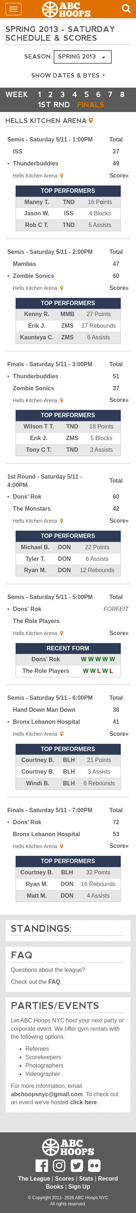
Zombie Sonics (33, 276)
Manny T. (36, 202)
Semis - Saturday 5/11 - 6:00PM (50, 698)
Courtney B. (37, 760)
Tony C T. (38, 450)
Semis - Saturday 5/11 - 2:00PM (50, 252)
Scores (64, 1179)
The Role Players (36, 621)
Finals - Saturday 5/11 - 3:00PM (49, 364)
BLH (69, 760)
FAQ (54, 982)
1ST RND (54, 105)
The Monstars (32, 509)
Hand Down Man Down (44, 710)
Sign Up (79, 1187)
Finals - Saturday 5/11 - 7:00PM (49, 810)
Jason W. (36, 213)
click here (83, 1102)
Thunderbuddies (35, 163)
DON (64, 547)
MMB (67, 314)
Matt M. (37, 896)
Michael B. (35, 547)
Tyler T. (35, 559)
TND (69, 202)
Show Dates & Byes (68, 75)
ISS (17, 151)
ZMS (67, 326)
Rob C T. (36, 225)
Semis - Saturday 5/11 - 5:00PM (50, 597)
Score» (119, 175)
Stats (86, 1179)
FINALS (90, 105)
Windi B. (37, 783)
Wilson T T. (39, 426)
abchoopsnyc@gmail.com (47, 1094)
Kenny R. (36, 314)
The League (34, 1179)
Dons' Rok (27, 497)
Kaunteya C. (36, 337)
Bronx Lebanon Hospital (46, 722)
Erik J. (36, 326)
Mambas (24, 264)
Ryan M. (35, 570)
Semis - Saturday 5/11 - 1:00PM (50, 139)
